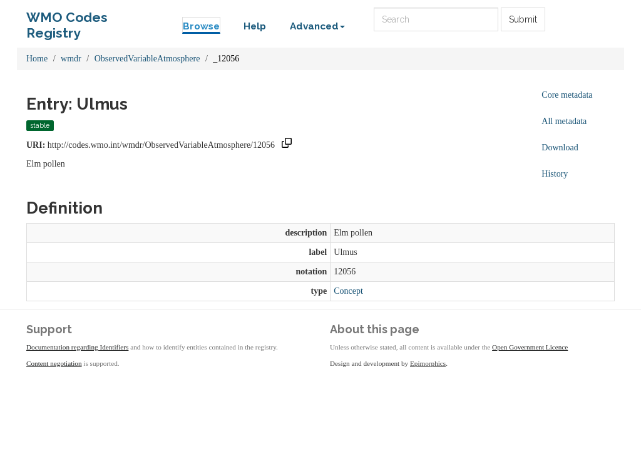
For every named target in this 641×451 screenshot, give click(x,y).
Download (559, 147)
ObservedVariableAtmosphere (147, 58)
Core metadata (566, 95)
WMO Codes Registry (67, 20)
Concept (348, 291)
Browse (201, 26)
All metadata (564, 121)
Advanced (317, 26)
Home (37, 58)
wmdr (71, 58)
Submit (523, 19)
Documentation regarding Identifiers (77, 347)
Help (255, 26)
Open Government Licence (530, 347)
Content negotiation (54, 363)
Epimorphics (428, 363)
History (554, 174)
